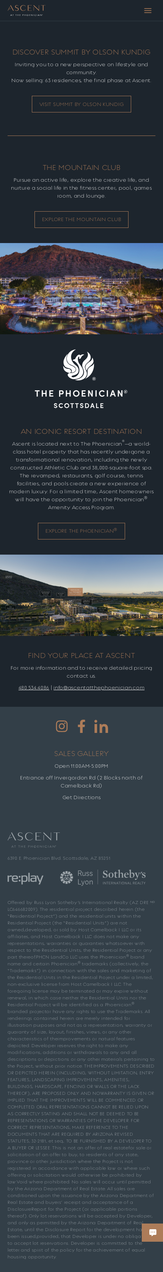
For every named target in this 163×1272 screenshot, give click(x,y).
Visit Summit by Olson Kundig (81, 104)
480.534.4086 (34, 688)
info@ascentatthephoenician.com (98, 688)
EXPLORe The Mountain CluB (81, 219)
